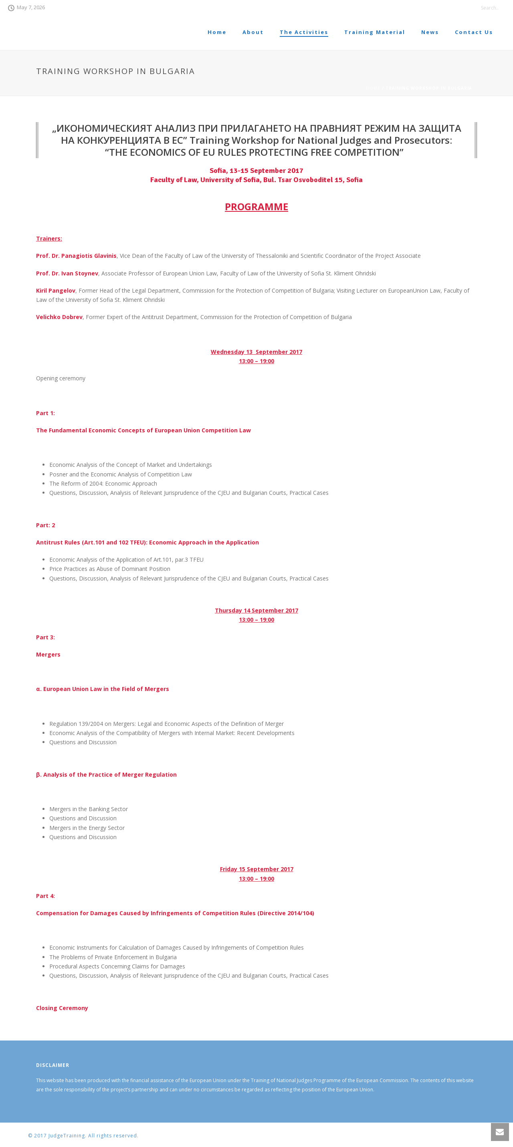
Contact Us (474, 32)
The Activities (304, 32)
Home (217, 32)
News (430, 32)
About (253, 32)
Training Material (374, 32)
